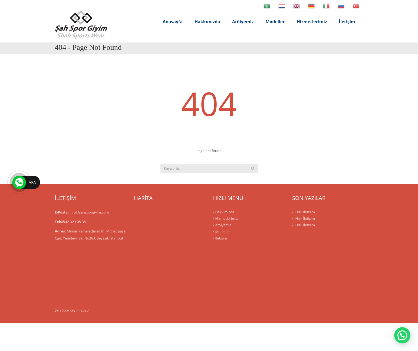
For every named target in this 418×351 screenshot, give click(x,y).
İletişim (347, 22)
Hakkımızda (207, 22)
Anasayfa (173, 22)
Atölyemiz (243, 22)
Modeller (275, 22)
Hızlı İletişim (305, 211)
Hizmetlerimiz (312, 22)
